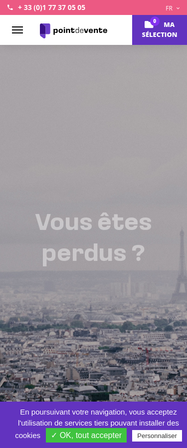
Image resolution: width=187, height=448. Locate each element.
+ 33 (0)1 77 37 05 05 (51, 7)
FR (173, 8)
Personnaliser (157, 436)
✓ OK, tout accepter (86, 435)
